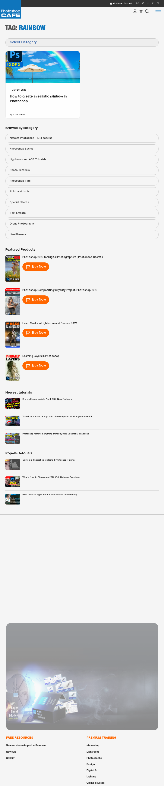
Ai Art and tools (19, 191)
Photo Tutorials (20, 170)
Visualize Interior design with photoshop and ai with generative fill (57, 417)
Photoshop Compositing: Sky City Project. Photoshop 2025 (59, 290)
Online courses (95, 782)
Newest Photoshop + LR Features (31, 138)
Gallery (10, 757)
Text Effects (18, 213)
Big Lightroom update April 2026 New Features (47, 399)
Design (90, 764)
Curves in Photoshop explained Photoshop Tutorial (48, 460)
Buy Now (36, 267)
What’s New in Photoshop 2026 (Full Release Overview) (50, 477)
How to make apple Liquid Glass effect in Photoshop (49, 495)
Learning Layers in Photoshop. (41, 356)
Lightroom (92, 751)
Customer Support (121, 3)
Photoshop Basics (21, 149)
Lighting (91, 776)
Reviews (11, 751)
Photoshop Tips (20, 181)
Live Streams (18, 234)
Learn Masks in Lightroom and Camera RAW (49, 323)
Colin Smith (19, 114)
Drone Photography (22, 224)
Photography (94, 757)
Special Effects (19, 202)
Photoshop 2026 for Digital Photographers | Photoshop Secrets (62, 257)
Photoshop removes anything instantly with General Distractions (55, 434)
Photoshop (92, 745)
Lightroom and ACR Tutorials (28, 159)
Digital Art (92, 770)
